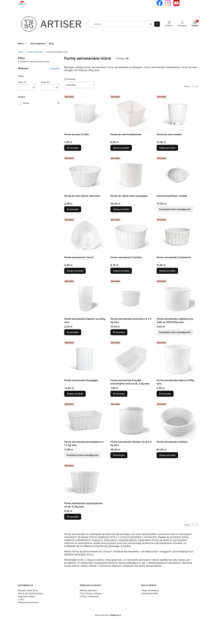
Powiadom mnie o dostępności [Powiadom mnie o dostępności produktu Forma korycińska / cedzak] (175, 209)
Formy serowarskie (35, 52)
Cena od (22, 82)
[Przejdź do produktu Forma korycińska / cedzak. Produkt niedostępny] (177, 174)
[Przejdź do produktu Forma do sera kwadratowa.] (131, 112)
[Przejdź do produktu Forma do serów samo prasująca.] (131, 174)
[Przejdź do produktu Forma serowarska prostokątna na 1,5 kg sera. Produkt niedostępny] (85, 420)
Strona (187, 86)
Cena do (45, 82)
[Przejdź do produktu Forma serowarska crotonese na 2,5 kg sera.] (131, 297)
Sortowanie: (70, 79)
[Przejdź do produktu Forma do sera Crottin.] (85, 112)
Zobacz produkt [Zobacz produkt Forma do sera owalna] (167, 147)
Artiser (20, 52)
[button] (157, 24)
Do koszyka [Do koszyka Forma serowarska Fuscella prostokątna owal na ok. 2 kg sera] (119, 393)
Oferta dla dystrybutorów (30, 593)
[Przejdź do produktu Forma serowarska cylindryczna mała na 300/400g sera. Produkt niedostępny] (177, 297)
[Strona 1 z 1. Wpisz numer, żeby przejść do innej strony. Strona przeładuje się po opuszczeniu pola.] (192, 86)
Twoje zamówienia (150, 590)
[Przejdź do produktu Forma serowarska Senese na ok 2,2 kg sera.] (131, 420)
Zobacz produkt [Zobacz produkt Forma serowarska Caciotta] (121, 270)
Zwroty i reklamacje (89, 596)
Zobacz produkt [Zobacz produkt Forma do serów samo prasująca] (121, 209)
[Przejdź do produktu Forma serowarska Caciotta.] (131, 235)
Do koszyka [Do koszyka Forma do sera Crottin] (73, 147)
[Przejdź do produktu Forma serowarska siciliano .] (177, 420)
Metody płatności (88, 590)
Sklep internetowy (107, 615)
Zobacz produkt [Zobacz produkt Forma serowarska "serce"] (75, 270)
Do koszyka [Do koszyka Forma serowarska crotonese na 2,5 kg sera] (119, 332)
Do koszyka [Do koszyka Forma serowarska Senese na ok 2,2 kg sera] (119, 455)
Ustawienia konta (149, 593)
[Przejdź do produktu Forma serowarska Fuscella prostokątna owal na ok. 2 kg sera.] (131, 358)
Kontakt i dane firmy (28, 590)
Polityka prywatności (28, 602)
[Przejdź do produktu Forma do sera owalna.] (177, 112)
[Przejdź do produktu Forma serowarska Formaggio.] (85, 358)
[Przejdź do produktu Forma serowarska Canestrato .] (177, 235)
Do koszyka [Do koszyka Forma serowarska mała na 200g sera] (165, 393)
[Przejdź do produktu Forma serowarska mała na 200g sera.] (177, 358)
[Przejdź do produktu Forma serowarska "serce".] (85, 235)
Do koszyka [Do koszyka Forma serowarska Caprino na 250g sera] (73, 332)
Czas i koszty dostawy (91, 593)
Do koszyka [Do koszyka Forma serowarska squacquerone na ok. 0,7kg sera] (73, 516)
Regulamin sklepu (26, 596)
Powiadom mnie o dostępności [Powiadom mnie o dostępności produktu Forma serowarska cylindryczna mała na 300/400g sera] (175, 332)
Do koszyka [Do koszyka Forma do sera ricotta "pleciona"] (73, 209)
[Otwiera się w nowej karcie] (160, 3)
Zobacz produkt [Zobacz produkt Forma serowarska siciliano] (167, 455)
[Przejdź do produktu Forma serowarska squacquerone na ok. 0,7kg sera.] (85, 481)
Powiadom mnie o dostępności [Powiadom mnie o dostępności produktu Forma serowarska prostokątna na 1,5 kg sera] (82, 455)
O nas (21, 599)
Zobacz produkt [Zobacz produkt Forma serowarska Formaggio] (75, 393)
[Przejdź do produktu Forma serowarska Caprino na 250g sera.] (85, 297)
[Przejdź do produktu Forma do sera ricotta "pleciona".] (85, 174)
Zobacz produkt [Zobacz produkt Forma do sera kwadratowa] (121, 147)
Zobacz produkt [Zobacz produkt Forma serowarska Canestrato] (167, 270)
